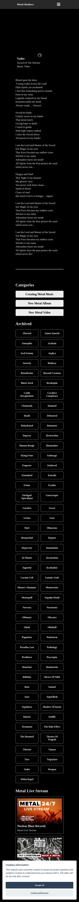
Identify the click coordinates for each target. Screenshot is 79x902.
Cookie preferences (39, 893)
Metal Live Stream (39, 815)
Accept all (39, 885)
